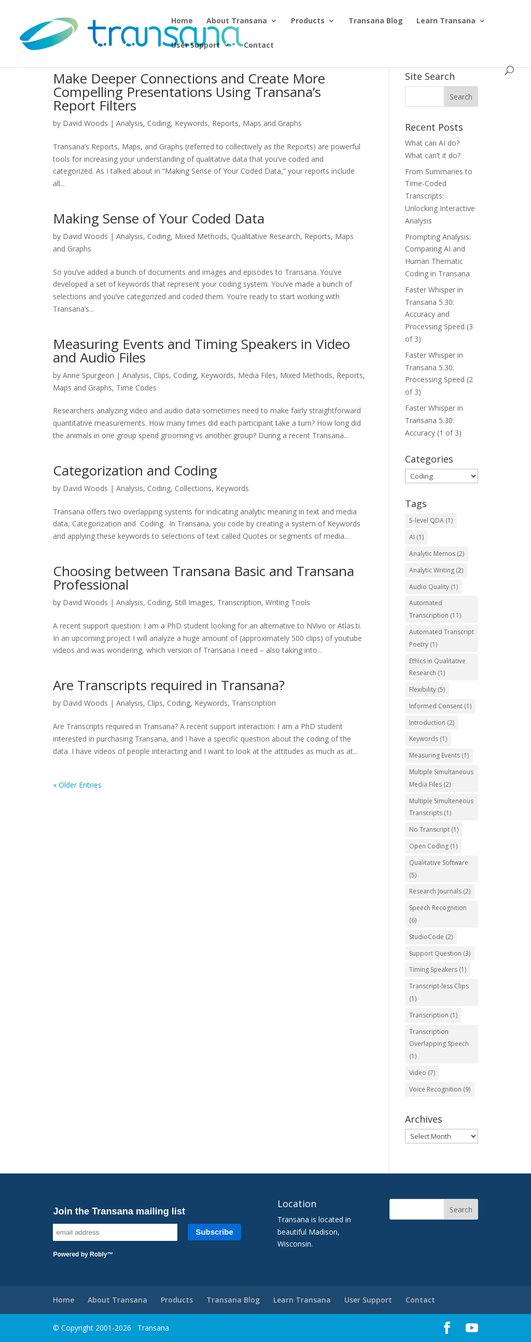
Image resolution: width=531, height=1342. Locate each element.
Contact (259, 45)
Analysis (129, 123)
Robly (98, 1254)
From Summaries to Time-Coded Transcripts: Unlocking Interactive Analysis (440, 196)
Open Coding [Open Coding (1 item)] (433, 846)
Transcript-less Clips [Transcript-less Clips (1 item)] (439, 992)
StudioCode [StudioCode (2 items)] (431, 936)
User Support (195, 45)
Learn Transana (446, 21)
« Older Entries (77, 785)
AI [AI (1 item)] (416, 537)
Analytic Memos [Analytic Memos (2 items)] (436, 553)
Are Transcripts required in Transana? (169, 685)
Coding (159, 123)
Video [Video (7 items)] (422, 1072)
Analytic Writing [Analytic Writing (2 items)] (436, 570)
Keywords (191, 123)
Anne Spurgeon (88, 375)
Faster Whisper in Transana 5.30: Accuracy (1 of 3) (434, 420)
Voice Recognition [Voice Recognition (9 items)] (439, 1089)
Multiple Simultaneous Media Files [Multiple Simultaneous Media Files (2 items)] (441, 778)
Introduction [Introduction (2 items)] (431, 722)
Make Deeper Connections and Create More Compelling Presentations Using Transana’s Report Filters (189, 92)
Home (182, 21)
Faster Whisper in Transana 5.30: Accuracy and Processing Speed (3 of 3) (439, 314)
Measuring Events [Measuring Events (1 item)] (439, 755)
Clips (161, 375)
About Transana (236, 21)
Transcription (239, 602)
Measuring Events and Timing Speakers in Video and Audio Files (201, 350)
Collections (193, 488)
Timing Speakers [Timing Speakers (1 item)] (437, 969)
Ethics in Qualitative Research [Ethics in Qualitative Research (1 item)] (437, 667)
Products (308, 21)
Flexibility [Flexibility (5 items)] (427, 689)
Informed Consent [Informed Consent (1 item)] (440, 706)
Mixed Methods (201, 236)
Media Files (257, 375)
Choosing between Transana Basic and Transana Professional (203, 578)
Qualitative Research (265, 236)
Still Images (194, 602)
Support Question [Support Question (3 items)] (439, 953)
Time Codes (136, 388)
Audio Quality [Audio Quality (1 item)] (433, 586)
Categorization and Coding (135, 470)
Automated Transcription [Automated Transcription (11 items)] (435, 609)
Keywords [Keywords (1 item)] (428, 738)
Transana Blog (375, 21)
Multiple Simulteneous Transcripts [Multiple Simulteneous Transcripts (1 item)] (441, 807)
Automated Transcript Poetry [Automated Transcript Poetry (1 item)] (441, 638)
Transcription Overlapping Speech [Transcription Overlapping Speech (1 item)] (439, 1044)
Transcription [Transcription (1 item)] (433, 1015)
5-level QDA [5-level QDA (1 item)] (431, 520)
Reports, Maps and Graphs (257, 123)
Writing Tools (288, 602)
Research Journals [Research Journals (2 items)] (439, 891)
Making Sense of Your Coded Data (158, 218)
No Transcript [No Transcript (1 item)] (433, 829)
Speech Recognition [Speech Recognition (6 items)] (438, 914)
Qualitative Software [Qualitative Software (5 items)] (438, 868)
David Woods (85, 123)
